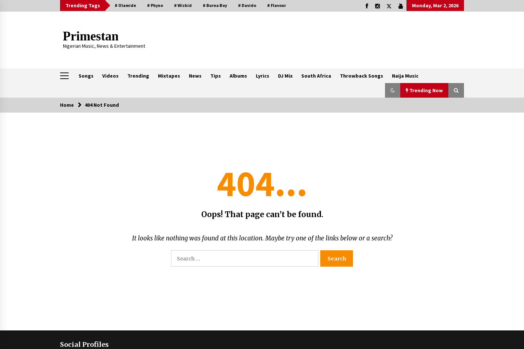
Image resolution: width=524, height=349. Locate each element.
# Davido (247, 5)
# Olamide (125, 5)
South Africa (316, 75)
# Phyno (155, 5)
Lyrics (262, 75)
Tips (215, 75)
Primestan (91, 36)
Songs (86, 75)
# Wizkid (183, 5)
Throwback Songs (361, 75)
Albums (238, 75)
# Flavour (276, 5)
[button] (392, 90)
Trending (138, 75)
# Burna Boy (215, 5)
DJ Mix (285, 75)
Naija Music (405, 75)
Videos (110, 75)
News (195, 75)
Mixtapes (169, 75)
